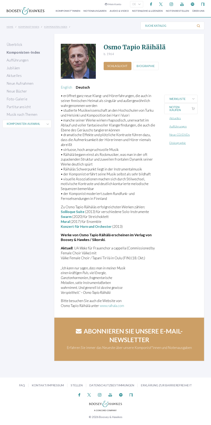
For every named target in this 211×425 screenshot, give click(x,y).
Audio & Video (119, 10)
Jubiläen (13, 68)
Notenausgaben (94, 10)
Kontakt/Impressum (48, 385)
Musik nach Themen (22, 114)
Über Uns (198, 10)
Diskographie (178, 143)
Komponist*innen (68, 10)
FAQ (22, 385)
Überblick (14, 44)
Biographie (146, 66)
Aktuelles (14, 75)
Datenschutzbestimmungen (111, 385)
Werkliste (183, 99)
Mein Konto (113, 4)
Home (10, 26)
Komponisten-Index (55, 26)
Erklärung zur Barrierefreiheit (166, 385)
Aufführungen (17, 60)
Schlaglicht (118, 66)
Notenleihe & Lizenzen (147, 10)
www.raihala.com (113, 305)
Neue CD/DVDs (180, 134)
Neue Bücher (17, 91)
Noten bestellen (177, 10)
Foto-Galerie (17, 99)
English (66, 87)
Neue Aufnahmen (20, 83)
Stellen (77, 385)
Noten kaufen (183, 108)
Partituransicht (19, 107)
